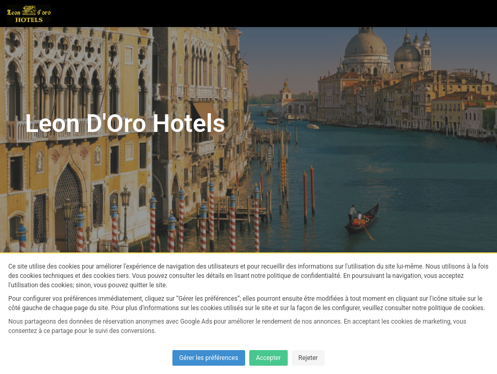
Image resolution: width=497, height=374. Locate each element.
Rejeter (308, 358)
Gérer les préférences (208, 358)
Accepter (268, 358)
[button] (483, 13)
